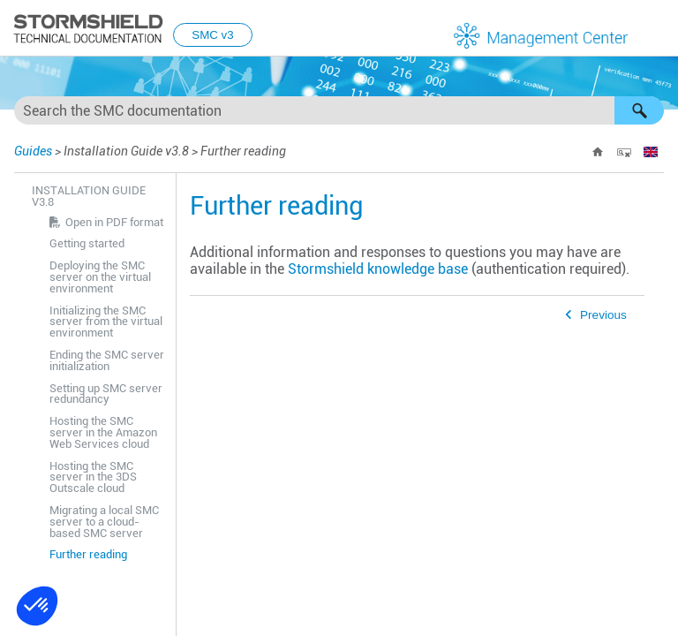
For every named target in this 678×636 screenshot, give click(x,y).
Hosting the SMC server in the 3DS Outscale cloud (93, 477)
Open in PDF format (114, 222)
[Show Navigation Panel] (657, 29)
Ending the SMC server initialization (106, 360)
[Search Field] (339, 110)
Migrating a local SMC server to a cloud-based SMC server (104, 522)
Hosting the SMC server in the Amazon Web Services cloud (103, 432)
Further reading (88, 554)
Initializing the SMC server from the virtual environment (105, 322)
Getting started (86, 243)
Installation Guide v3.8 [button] (89, 196)
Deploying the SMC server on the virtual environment (100, 277)
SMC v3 (212, 35)
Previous (603, 315)
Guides (33, 151)
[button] (639, 110)
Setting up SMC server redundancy (105, 394)
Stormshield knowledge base (378, 269)
